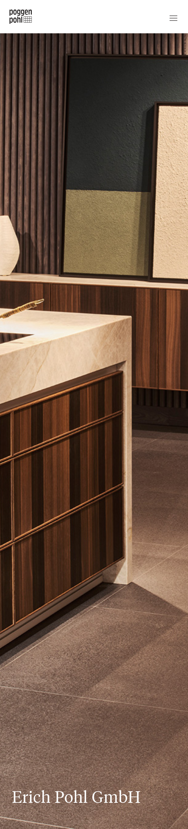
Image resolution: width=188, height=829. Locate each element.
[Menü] (173, 17)
